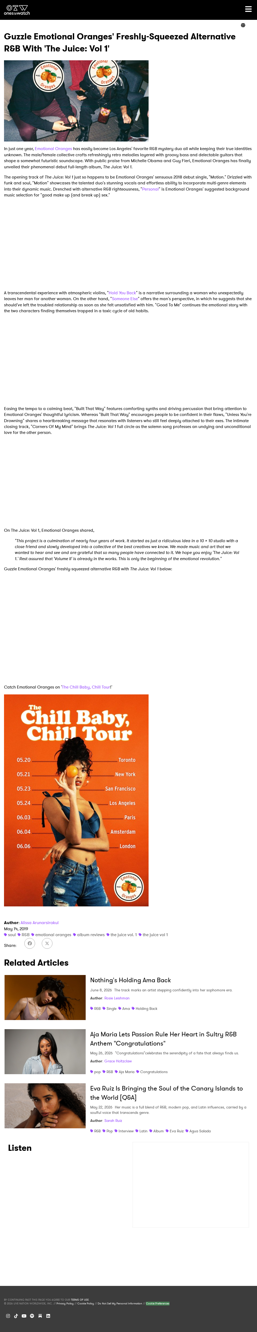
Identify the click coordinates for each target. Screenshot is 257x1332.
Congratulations (154, 1071)
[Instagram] (8, 1316)
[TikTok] (16, 1316)
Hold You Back (122, 293)
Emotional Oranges (53, 149)
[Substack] (40, 1316)
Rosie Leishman (117, 998)
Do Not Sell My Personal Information (120, 1303)
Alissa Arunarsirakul (40, 923)
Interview (126, 1131)
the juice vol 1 (155, 935)
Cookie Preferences (157, 1303)
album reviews (91, 935)
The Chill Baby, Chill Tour (86, 687)
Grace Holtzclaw (118, 1061)
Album (158, 1131)
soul (12, 935)
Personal (150, 189)
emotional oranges (53, 935)
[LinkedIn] (48, 1316)
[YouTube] (24, 1316)
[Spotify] (32, 1316)
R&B (25, 935)
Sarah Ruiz (113, 1120)
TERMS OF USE (80, 1300)
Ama (126, 1008)
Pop (110, 1131)
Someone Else (125, 299)
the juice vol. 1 (124, 935)
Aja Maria (126, 1071)
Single (111, 1008)
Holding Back (146, 1008)
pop (97, 1071)
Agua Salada (200, 1131)
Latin (143, 1131)
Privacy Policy (65, 1303)
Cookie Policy (85, 1303)
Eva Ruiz (177, 1131)
